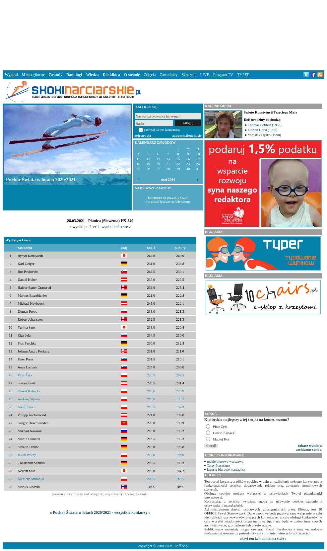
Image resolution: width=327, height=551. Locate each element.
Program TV (223, 74)
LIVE (204, 74)
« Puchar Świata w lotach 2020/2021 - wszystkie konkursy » (100, 512)
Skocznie (188, 74)
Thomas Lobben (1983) (265, 125)
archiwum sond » (309, 449)
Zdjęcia (150, 74)
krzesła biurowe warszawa (226, 469)
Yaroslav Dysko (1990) (264, 135)
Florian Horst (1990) (262, 130)
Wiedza (92, 74)
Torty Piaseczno (218, 465)
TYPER (243, 74)
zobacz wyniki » (310, 445)
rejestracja (143, 135)
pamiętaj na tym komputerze (162, 129)
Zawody (55, 74)
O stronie (132, 74)
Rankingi (74, 74)
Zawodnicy (169, 74)
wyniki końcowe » (116, 226)
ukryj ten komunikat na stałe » (263, 538)
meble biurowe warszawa (225, 461)
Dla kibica (111, 74)
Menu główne (33, 74)
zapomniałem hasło (187, 135)
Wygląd (11, 74)
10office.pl (181, 546)
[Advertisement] (163, 34)
